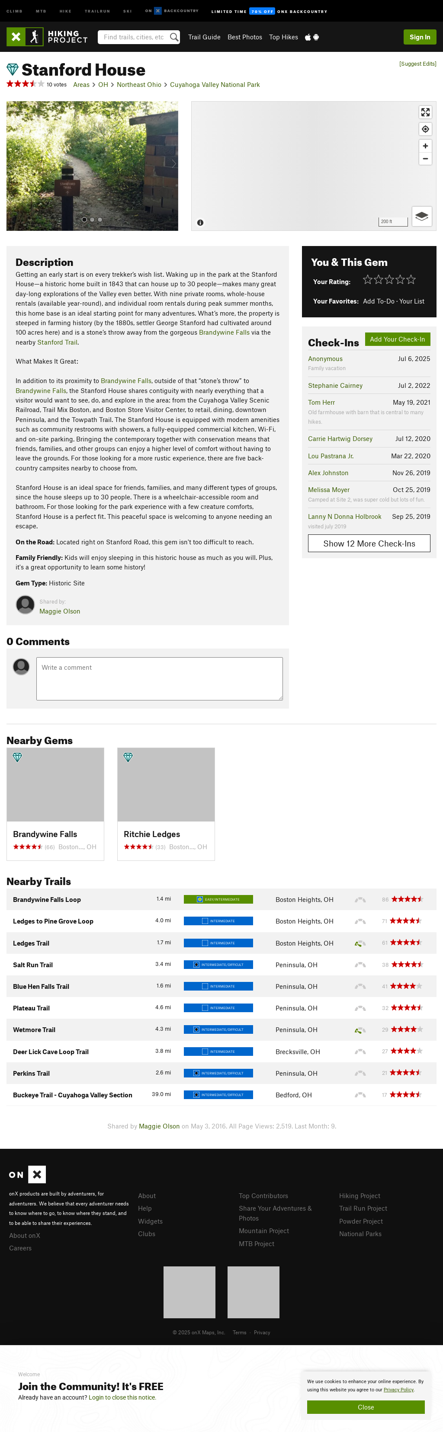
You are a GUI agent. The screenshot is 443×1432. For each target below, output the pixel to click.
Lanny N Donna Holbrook (345, 516)
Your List (411, 301)
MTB (41, 10)
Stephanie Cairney (335, 385)
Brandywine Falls (224, 332)
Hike (66, 10)
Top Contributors (263, 1195)
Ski (127, 10)
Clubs (146, 1233)
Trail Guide (204, 37)
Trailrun (97, 10)
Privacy (262, 1332)
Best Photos (245, 37)
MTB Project (256, 1243)
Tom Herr (321, 402)
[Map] (314, 166)
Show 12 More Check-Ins (369, 543)
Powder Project (361, 1221)
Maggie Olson (59, 611)
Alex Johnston (328, 472)
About (147, 1195)
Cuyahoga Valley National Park (215, 84)
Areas (81, 84)
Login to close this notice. (123, 1397)
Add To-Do (379, 301)
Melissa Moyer (329, 489)
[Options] (422, 216)
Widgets (150, 1221)
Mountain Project (264, 1230)
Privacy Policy (399, 1390)
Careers (20, 1248)
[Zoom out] (425, 158)
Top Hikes (283, 37)
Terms (240, 1332)
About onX (24, 1235)
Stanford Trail (57, 342)
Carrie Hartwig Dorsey (340, 438)
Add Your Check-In (397, 339)
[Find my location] (425, 129)
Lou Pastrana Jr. (330, 456)
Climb (14, 10)
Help (145, 1208)
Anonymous (325, 358)
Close (366, 1407)
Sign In (420, 37)
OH (103, 84)
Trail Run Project (363, 1208)
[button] (15, 166)
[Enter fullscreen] (425, 112)
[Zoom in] (425, 146)
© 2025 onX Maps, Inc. (199, 1332)
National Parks (360, 1233)
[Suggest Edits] (418, 64)
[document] (366, 1396)
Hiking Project (359, 1195)
